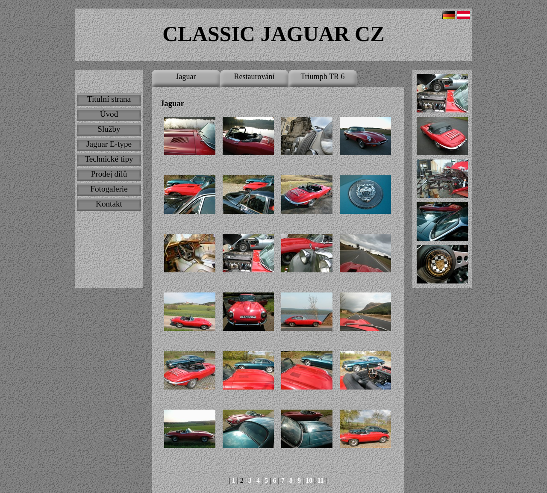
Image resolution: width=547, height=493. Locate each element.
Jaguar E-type (109, 143)
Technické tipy (109, 158)
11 (320, 480)
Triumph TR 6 (322, 76)
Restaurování (254, 76)
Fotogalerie (108, 188)
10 (309, 480)
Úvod (109, 113)
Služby (108, 128)
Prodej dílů (109, 173)
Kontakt (109, 203)
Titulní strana (109, 98)
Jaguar (186, 76)
